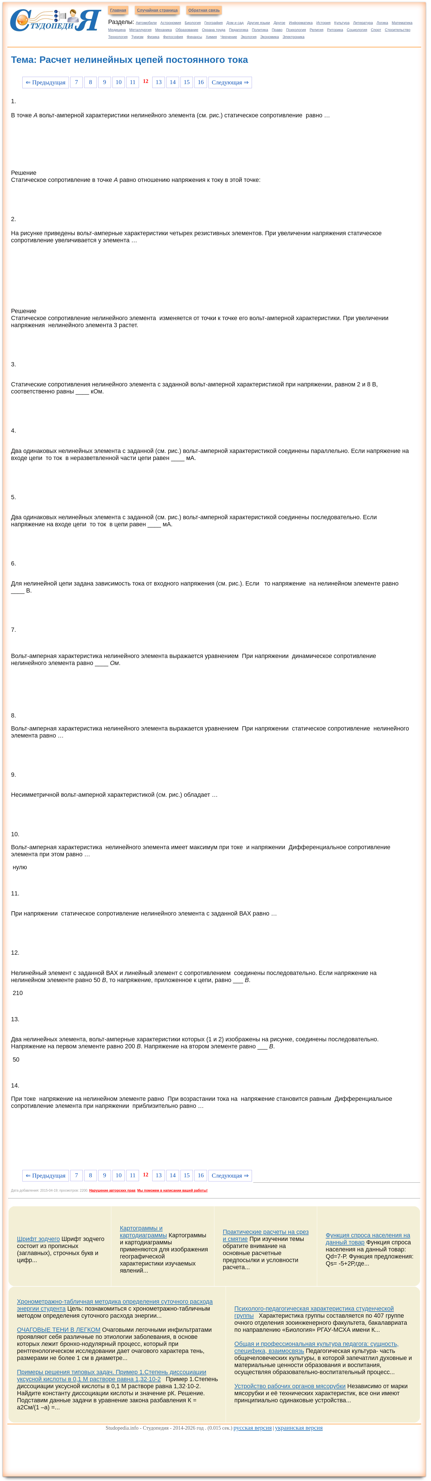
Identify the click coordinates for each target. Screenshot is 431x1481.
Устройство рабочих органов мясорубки (290, 1386)
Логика (382, 23)
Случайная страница (157, 10)
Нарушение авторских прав (112, 1190)
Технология (118, 37)
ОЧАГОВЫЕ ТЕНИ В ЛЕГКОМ (59, 1329)
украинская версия (299, 1427)
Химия (211, 37)
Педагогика (238, 30)
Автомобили (146, 23)
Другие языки (258, 23)
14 (173, 82)
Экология (248, 37)
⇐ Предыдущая (46, 82)
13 (159, 82)
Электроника (293, 37)
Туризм (137, 37)
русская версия (253, 1427)
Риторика (335, 30)
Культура (341, 23)
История (323, 23)
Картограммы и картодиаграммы (143, 1232)
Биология (193, 23)
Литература (363, 23)
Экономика (269, 37)
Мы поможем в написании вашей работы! (172, 1190)
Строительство (397, 30)
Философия (173, 37)
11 (133, 82)
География (213, 23)
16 (201, 82)
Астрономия (170, 23)
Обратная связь (204, 10)
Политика (260, 30)
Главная (118, 10)
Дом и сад (234, 23)
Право (277, 30)
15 (187, 82)
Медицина (117, 30)
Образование (186, 30)
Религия (316, 30)
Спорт (376, 30)
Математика (402, 23)
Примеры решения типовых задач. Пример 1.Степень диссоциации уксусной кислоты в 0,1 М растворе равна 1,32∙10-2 (111, 1376)
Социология (357, 30)
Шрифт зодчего (38, 1239)
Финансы (194, 37)
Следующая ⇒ (230, 82)
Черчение (229, 37)
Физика (153, 37)
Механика (163, 30)
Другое (279, 23)
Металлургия (140, 30)
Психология (296, 30)
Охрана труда (213, 30)
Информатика (301, 23)
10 (118, 82)
